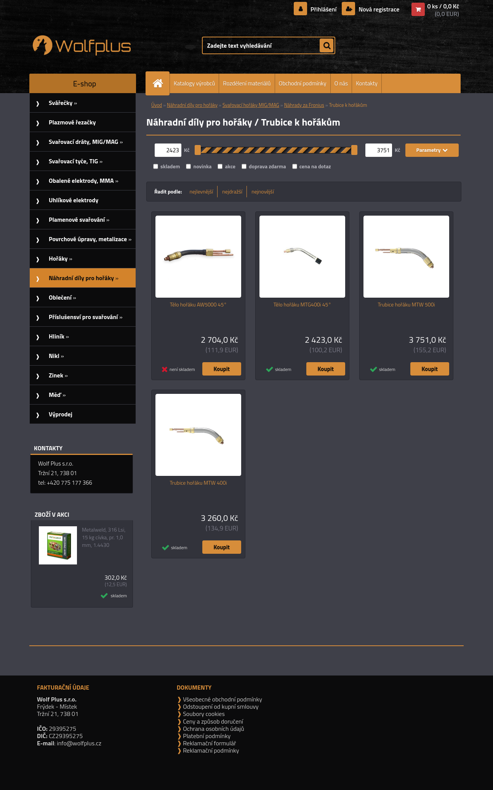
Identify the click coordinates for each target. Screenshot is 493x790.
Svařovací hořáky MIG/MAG (250, 105)
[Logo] (81, 45)
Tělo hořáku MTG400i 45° (302, 304)
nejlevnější (201, 191)
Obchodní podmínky (303, 83)
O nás (341, 83)
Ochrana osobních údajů (213, 728)
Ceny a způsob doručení (212, 721)
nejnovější (262, 191)
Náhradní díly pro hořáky (192, 105)
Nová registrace (378, 9)
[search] (326, 46)
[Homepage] (161, 83)
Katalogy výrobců (194, 83)
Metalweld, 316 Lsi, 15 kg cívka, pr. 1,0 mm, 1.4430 (103, 537)
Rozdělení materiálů (247, 83)
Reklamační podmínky (210, 750)
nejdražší (232, 191)
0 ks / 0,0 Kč (443, 6)
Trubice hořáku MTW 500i (406, 304)
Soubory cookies (203, 713)
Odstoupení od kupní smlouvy (220, 706)
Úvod (156, 105)
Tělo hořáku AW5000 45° (198, 304)
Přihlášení (323, 9)
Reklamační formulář (209, 743)
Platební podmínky (206, 735)
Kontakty (367, 83)
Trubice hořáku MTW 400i (198, 483)
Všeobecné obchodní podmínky (222, 699)
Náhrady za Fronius (304, 105)
